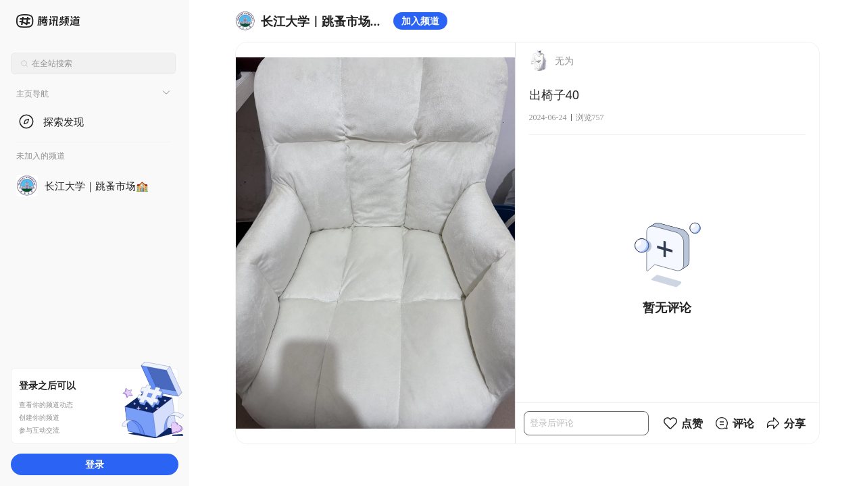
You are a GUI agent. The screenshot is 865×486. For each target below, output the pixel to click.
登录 (94, 464)
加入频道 (420, 20)
